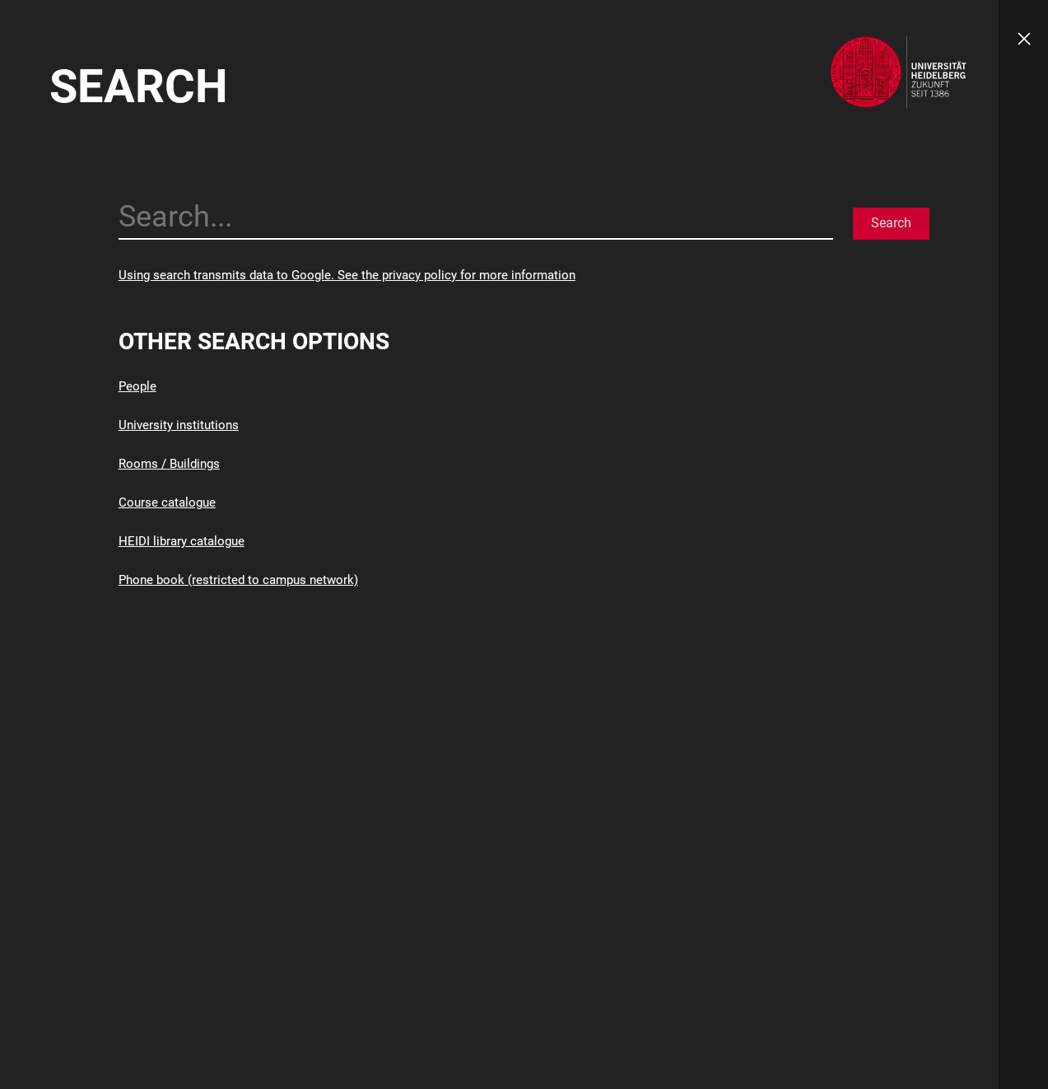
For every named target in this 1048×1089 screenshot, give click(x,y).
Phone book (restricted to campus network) (238, 580)
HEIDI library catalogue (182, 541)
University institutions (179, 425)
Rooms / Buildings (169, 463)
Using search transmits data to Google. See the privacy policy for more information (347, 275)
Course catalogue (167, 502)
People (137, 386)
